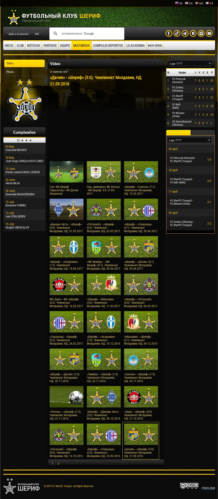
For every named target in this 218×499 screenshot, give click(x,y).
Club (20, 45)
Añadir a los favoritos (19, 34)
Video (9, 63)
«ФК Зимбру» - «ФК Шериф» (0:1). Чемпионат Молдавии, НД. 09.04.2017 (103, 265)
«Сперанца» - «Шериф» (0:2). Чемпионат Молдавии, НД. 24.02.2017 (66, 340)
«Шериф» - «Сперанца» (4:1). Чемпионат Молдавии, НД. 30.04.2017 (140, 228)
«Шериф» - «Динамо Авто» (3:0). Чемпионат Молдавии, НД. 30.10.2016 (103, 415)
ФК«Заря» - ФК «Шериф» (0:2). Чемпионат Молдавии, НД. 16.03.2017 (66, 303)
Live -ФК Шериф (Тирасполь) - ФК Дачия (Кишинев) (64, 190)
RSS (37, 34)
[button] (210, 63)
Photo (10, 72)
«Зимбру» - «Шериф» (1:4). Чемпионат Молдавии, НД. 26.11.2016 (103, 377)
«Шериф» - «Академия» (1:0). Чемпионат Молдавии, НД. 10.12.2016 (103, 340)
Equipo (65, 45)
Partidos (50, 45)
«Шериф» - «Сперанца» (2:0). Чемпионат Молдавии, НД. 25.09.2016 (103, 452)
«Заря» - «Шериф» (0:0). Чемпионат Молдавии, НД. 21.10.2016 (138, 415)
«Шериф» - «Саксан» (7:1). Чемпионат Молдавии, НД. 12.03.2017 (140, 190)
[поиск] (86, 33)
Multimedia (81, 45)
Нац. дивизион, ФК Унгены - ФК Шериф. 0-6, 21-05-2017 (103, 190)
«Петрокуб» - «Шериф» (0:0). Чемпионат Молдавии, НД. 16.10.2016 (66, 452)
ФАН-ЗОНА (155, 45)
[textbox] (188, 63)
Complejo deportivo (108, 45)
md (199, 3)
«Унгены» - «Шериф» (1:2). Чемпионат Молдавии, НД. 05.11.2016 (65, 415)
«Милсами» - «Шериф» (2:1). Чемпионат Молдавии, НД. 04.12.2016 (140, 340)
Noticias (33, 45)
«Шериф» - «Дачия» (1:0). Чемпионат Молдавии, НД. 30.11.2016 (65, 377)
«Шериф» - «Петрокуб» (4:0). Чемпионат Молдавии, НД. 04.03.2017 (140, 303)
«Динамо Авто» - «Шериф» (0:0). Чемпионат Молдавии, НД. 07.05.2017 (66, 228)
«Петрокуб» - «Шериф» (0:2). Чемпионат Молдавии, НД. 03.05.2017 (103, 228)
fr (209, 3)
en (189, 3)
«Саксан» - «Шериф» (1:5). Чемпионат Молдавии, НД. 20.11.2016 (140, 377)
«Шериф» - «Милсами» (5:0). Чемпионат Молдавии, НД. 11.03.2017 (103, 303)
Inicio (9, 45)
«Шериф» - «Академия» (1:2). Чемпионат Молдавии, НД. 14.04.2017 (66, 265)
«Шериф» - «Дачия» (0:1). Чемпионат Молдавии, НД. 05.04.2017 (139, 265)
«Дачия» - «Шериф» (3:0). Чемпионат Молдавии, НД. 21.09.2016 (139, 452)
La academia (135, 45)
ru (179, 3)
